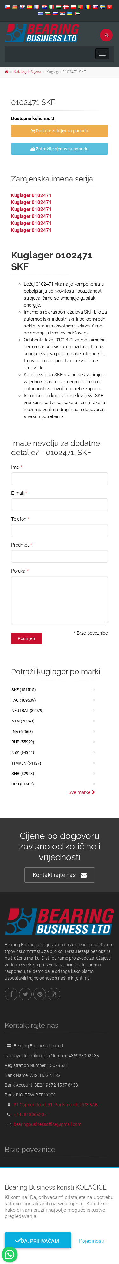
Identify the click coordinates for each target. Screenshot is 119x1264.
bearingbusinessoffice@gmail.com (47, 1124)
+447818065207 (30, 1114)
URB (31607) (22, 784)
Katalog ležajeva (27, 72)
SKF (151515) (23, 689)
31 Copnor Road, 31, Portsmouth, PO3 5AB (56, 1104)
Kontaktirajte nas (60, 875)
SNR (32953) (22, 773)
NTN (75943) (23, 721)
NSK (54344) (22, 752)
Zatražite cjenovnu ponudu (59, 148)
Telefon (18, 519)
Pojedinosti (91, 1241)
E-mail (17, 493)
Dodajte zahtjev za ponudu (59, 130)
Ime (15, 467)
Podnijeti (26, 638)
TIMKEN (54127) (26, 763)
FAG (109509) (23, 700)
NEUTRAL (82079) (27, 710)
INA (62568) (22, 731)
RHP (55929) (22, 742)
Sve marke (82, 792)
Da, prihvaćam (38, 1241)
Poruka (18, 571)
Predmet (20, 545)
